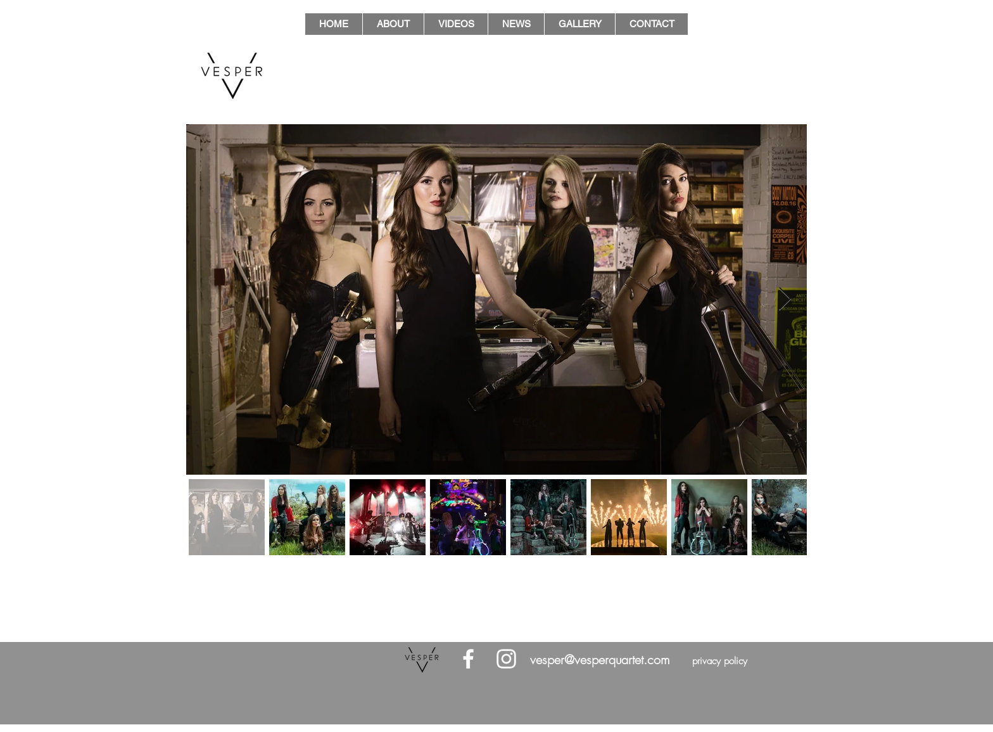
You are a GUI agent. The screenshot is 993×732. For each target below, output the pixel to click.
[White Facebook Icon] (468, 659)
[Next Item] (785, 299)
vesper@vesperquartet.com (600, 659)
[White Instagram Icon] (506, 659)
